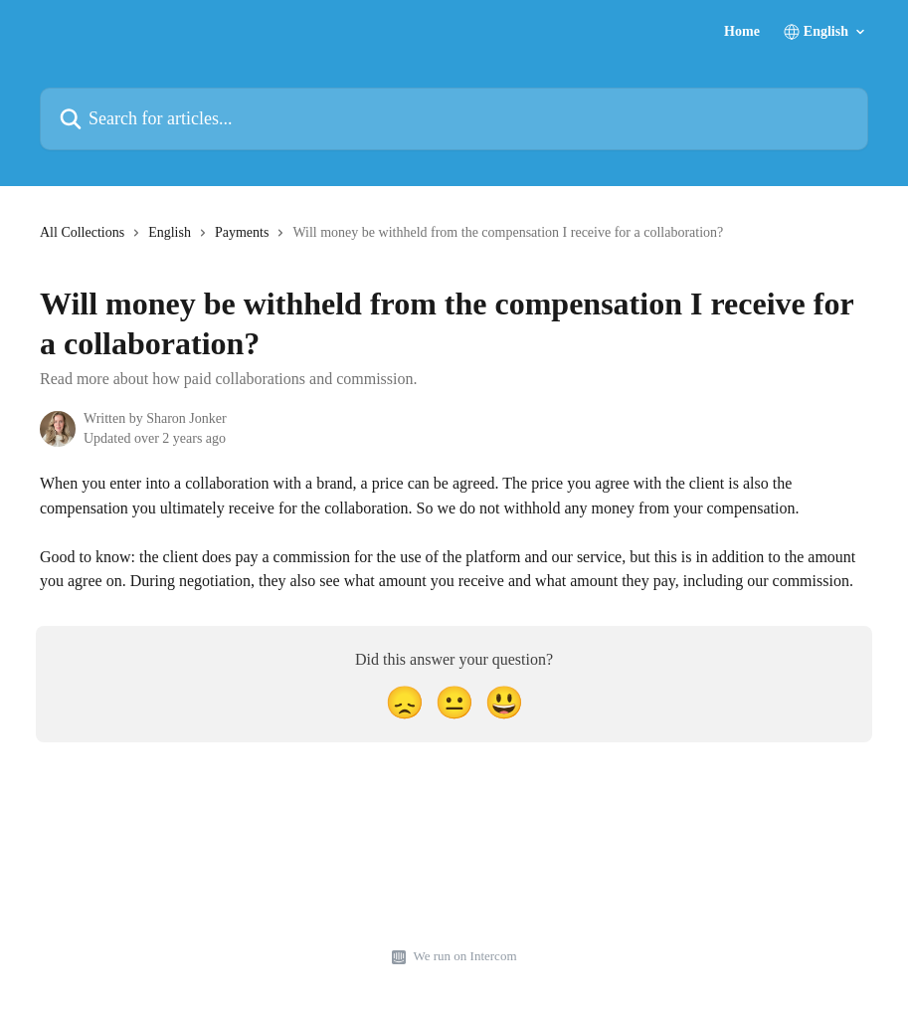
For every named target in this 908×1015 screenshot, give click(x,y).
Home (742, 32)
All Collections (82, 232)
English (169, 232)
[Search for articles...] (454, 119)
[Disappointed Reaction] (405, 703)
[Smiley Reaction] (504, 703)
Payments (242, 232)
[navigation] (381, 241)
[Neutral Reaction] (454, 703)
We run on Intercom (465, 955)
